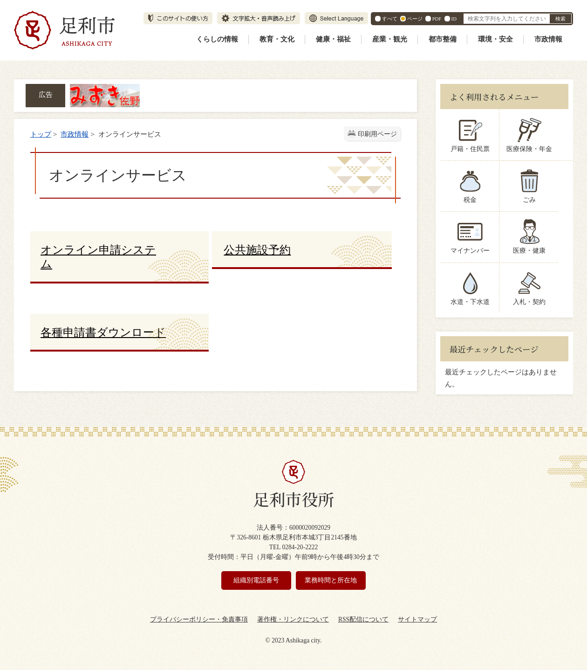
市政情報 (548, 39)
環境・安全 (495, 39)
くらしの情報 (217, 39)
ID (454, 18)
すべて (389, 18)
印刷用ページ (377, 134)
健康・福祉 (333, 39)
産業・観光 (389, 39)
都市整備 (443, 39)
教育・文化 (276, 39)
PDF (437, 18)
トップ (40, 134)
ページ (415, 18)
